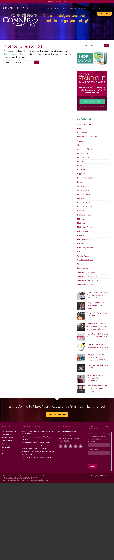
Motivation (81, 223)
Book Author (82, 133)
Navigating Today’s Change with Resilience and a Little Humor (97, 336)
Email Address (93, 449)
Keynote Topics (7, 438)
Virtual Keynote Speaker (86, 272)
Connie (16, 8)
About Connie (7, 441)
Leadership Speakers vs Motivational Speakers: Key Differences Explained (97, 326)
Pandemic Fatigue (84, 231)
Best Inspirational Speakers (39, 480)
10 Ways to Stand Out (85, 125)
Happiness (81, 174)
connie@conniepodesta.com (57, 1)
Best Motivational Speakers (28, 477)
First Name (92, 441)
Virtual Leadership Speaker (87, 276)
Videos (4, 444)
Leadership (81, 198)
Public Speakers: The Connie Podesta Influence (17, 478)
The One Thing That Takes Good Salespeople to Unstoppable (97, 295)
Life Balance (81, 211)
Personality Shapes (9, 431)
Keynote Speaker (83, 194)
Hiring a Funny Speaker (85, 178)
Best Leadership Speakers (41, 476)
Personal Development (85, 239)
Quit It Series (82, 244)
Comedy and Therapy (85, 149)
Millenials (80, 219)
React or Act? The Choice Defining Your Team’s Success (97, 388)
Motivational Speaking (85, 227)
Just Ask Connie (83, 190)
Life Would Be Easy (84, 215)
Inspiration (81, 186)
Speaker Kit (6, 447)
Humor (79, 182)
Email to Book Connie (56, 415)
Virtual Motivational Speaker (87, 281)
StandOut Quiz (7, 434)
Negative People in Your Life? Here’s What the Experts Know (96, 378)
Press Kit (5, 450)
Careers (80, 141)
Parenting (80, 235)
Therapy (80, 264)
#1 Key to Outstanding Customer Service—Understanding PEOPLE (96, 357)
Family (79, 166)
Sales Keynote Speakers (10, 477)
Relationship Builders (85, 248)
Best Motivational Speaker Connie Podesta (16, 480)
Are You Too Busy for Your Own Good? (36, 443)
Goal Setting (81, 170)
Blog (3, 453)
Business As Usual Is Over (87, 137)
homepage (8, 54)
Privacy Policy (7, 476)
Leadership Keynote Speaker (22, 476)
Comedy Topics (83, 153)
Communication (83, 157)
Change (80, 145)
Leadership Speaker (84, 207)
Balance (80, 129)
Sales (79, 252)
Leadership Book (83, 203)
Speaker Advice (83, 256)
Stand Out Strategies (85, 260)
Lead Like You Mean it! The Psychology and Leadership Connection (97, 347)
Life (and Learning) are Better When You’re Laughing (95, 305)
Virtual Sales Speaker (85, 285)
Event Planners (82, 162)
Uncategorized (82, 268)
